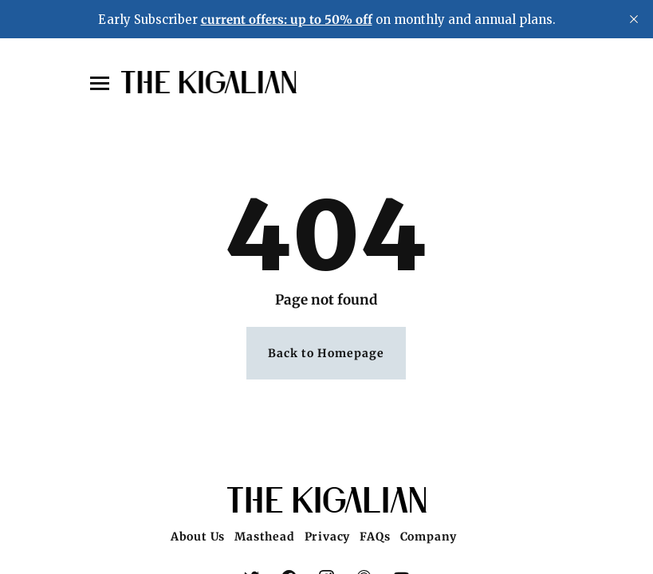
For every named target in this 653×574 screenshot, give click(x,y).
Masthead (264, 536)
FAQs (375, 536)
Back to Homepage (326, 353)
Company (429, 536)
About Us (198, 536)
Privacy (328, 536)
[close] (634, 19)
